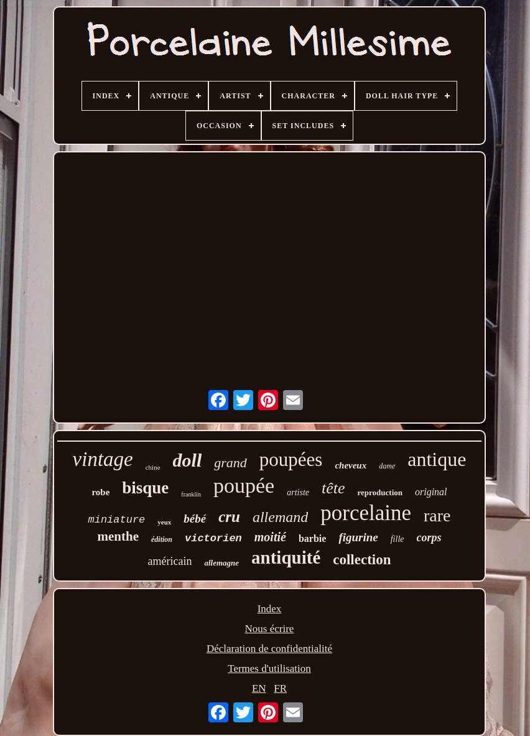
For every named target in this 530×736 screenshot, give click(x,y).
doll (187, 460)
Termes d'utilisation (269, 668)
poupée (243, 485)
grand (230, 462)
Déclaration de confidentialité (269, 648)
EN (259, 688)
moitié (270, 537)
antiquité (285, 557)
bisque (145, 487)
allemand (280, 517)
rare (437, 515)
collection (362, 559)
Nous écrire (269, 629)
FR (280, 688)
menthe (118, 536)
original (431, 492)
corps (429, 537)
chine (153, 467)
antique (436, 459)
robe (100, 492)
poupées (291, 459)
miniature (116, 520)
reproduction (380, 492)
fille (397, 539)
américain (169, 561)
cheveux (350, 465)
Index (270, 609)
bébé (195, 518)
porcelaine (365, 513)
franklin (191, 494)
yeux (164, 522)
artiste (298, 492)
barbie (312, 538)
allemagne (221, 562)
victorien (213, 538)
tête (333, 488)
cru (229, 516)
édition (161, 539)
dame (387, 466)
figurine (358, 537)
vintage (103, 459)
